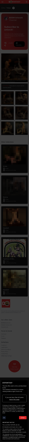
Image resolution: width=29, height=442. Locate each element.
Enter (23, 418)
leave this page (14, 399)
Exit (4, 417)
